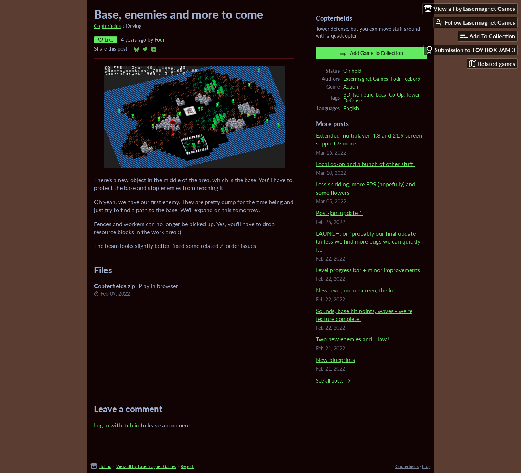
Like (105, 40)
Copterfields (107, 26)
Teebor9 (411, 79)
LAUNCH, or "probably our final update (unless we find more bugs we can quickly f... (368, 241)
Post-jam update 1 (339, 212)
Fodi (159, 40)
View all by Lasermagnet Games (146, 466)
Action (350, 87)
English (351, 108)
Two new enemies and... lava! (352, 338)
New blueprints (335, 359)
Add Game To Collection (371, 53)
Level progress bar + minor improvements (368, 269)
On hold (352, 71)
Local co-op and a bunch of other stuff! (365, 163)
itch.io (105, 466)
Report (187, 466)
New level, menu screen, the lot (355, 290)
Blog (426, 466)
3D (346, 95)
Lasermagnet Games (365, 79)
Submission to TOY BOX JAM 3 (470, 50)
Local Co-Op (390, 95)
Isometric (363, 95)
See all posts (329, 381)
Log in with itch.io (116, 425)
